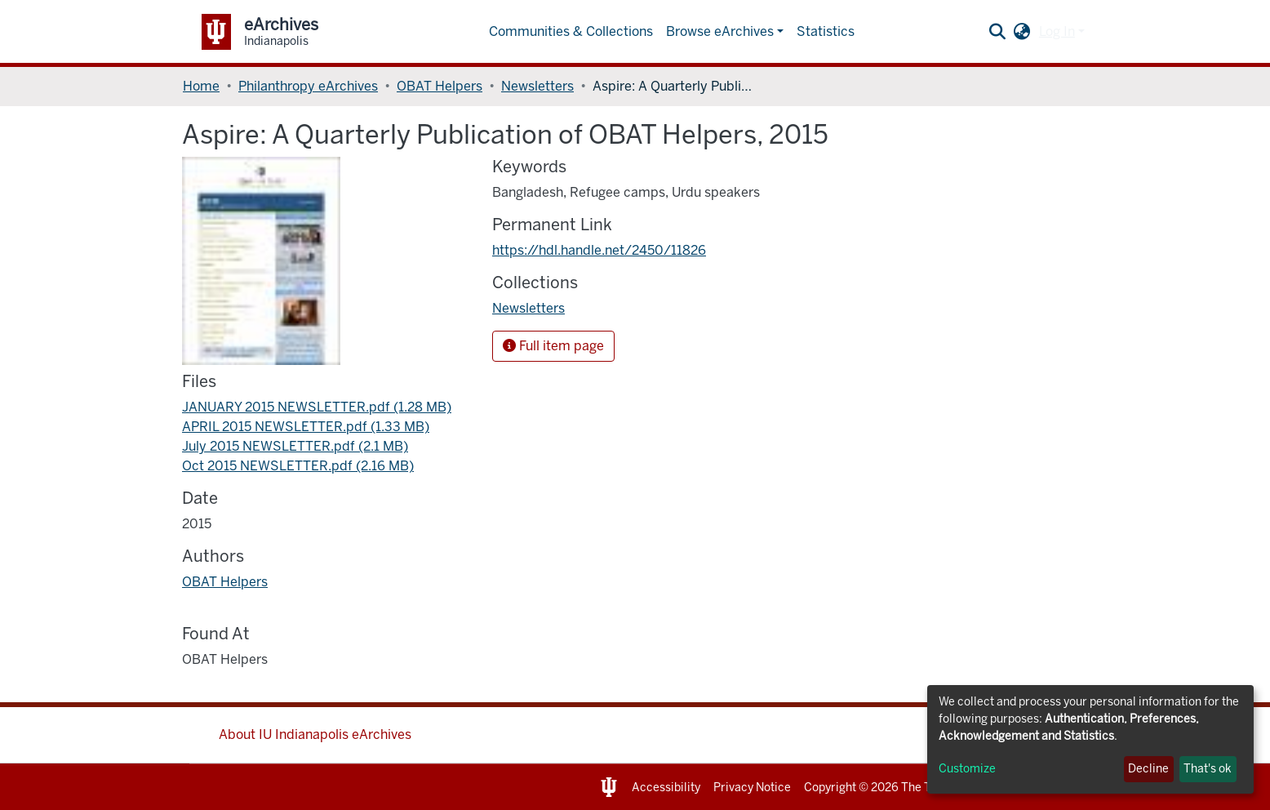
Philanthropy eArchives (308, 86)
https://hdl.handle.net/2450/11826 (599, 250)
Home (201, 86)
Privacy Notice (752, 787)
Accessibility (666, 787)
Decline (1148, 769)
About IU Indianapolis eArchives (315, 734)
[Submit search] (998, 31)
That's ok (1207, 769)
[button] (1022, 32)
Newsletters (537, 86)
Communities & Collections (571, 31)
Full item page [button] (553, 346)
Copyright (830, 787)
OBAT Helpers (439, 86)
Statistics (826, 31)
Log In (1057, 31)
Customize (967, 769)
